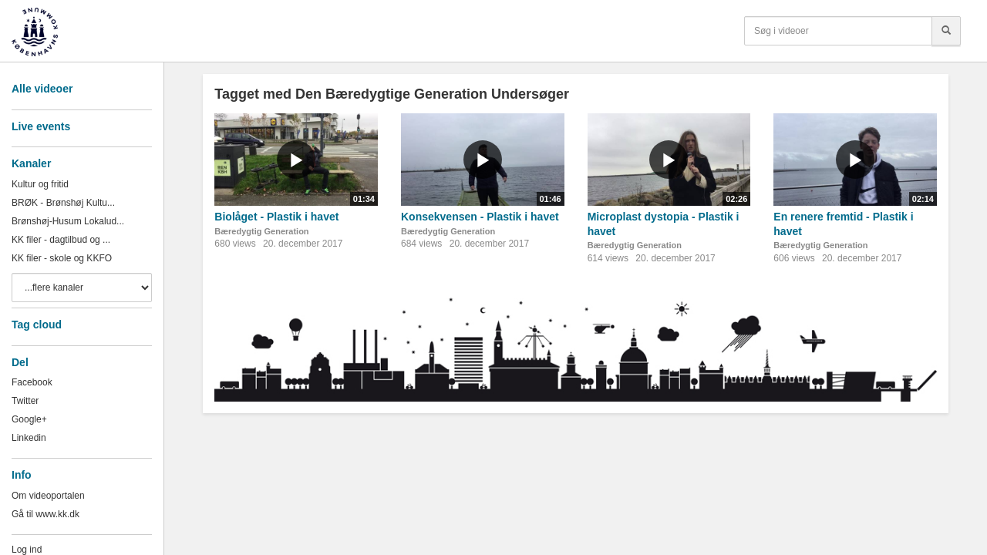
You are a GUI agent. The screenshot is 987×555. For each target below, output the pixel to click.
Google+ (29, 419)
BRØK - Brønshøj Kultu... (63, 202)
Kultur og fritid (40, 184)
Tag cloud (37, 324)
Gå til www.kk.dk (45, 514)
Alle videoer (42, 88)
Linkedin (29, 437)
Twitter (25, 400)
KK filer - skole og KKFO (62, 258)
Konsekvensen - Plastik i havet (480, 216)
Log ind (27, 549)
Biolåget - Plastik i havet (276, 216)
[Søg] (946, 30)
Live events (41, 126)
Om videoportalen (48, 495)
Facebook (32, 382)
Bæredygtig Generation (261, 231)
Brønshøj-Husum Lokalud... (68, 221)
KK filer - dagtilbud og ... (61, 239)
